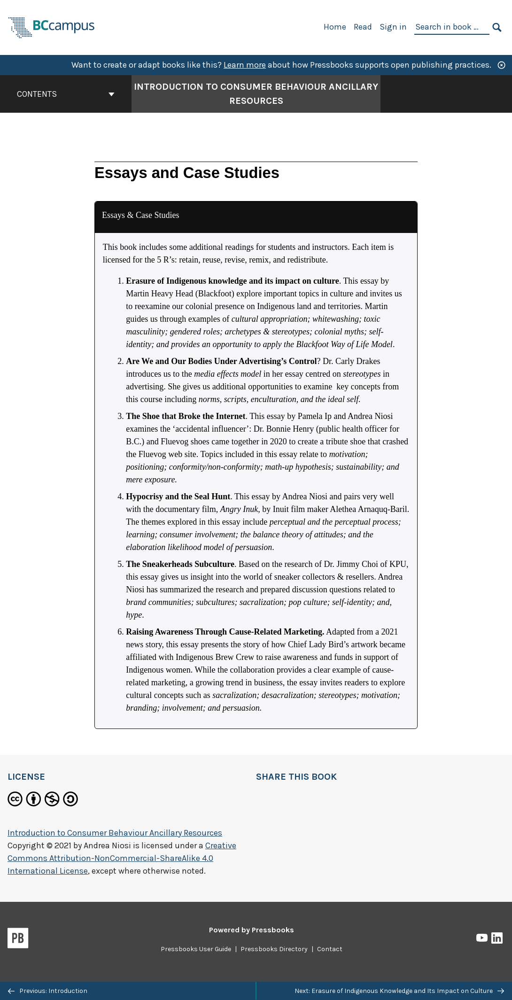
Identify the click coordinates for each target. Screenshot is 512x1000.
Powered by (251, 929)
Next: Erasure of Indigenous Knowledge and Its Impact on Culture (399, 991)
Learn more (245, 65)
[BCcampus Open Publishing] (52, 26)
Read (363, 27)
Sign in (393, 27)
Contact (329, 949)
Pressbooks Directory (274, 949)
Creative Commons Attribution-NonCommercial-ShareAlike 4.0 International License (122, 858)
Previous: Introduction (47, 991)
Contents (66, 94)
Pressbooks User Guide (196, 949)
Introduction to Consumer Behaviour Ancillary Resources (115, 833)
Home (335, 27)
